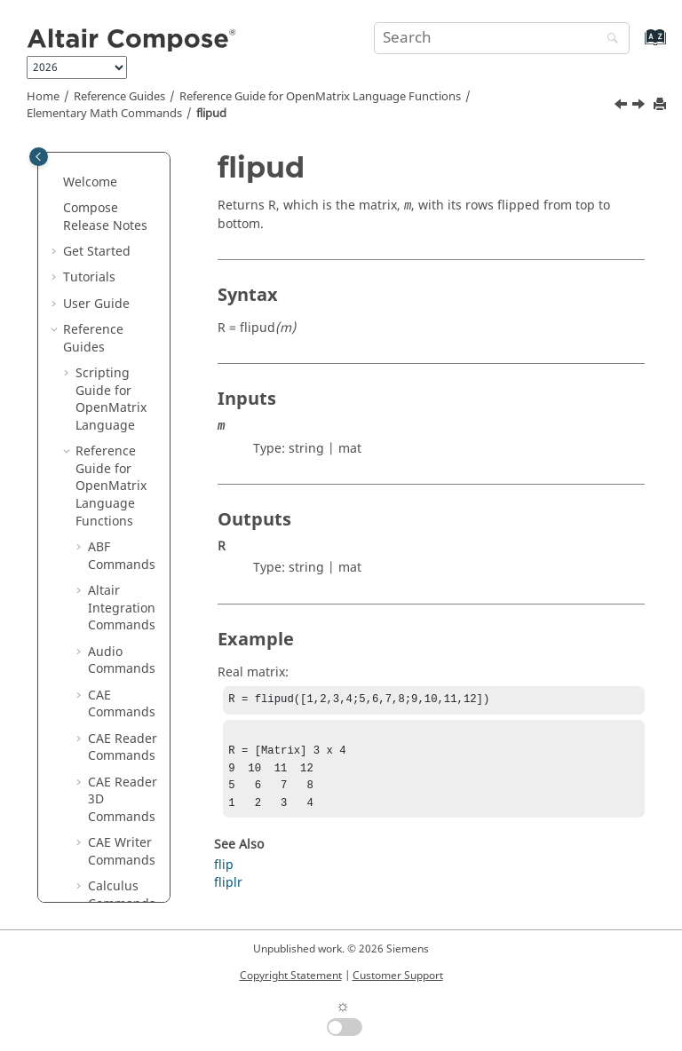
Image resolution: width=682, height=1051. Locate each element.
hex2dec (125, 470)
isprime (123, 843)
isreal (116, 870)
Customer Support (398, 976)
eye (110, 235)
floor (114, 417)
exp (111, 183)
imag (115, 522)
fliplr (114, 366)
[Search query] (502, 38)
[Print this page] (661, 105)
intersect (126, 574)
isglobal (123, 748)
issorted (124, 896)
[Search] (608, 39)
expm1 (120, 209)
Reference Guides (119, 97)
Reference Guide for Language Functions (320, 97)
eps (111, 157)
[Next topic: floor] (640, 106)
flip (110, 339)
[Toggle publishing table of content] (38, 156)
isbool (118, 627)
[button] (93, 158)
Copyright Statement (291, 976)
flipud (211, 114)
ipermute (127, 600)
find (112, 287)
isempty (123, 696)
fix (107, 313)
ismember (127, 809)
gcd (111, 444)
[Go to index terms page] (636, 45)
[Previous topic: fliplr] (622, 106)
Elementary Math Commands (104, 114)
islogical (124, 774)
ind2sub (124, 548)
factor (117, 261)
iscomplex (127, 662)
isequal (122, 722)
